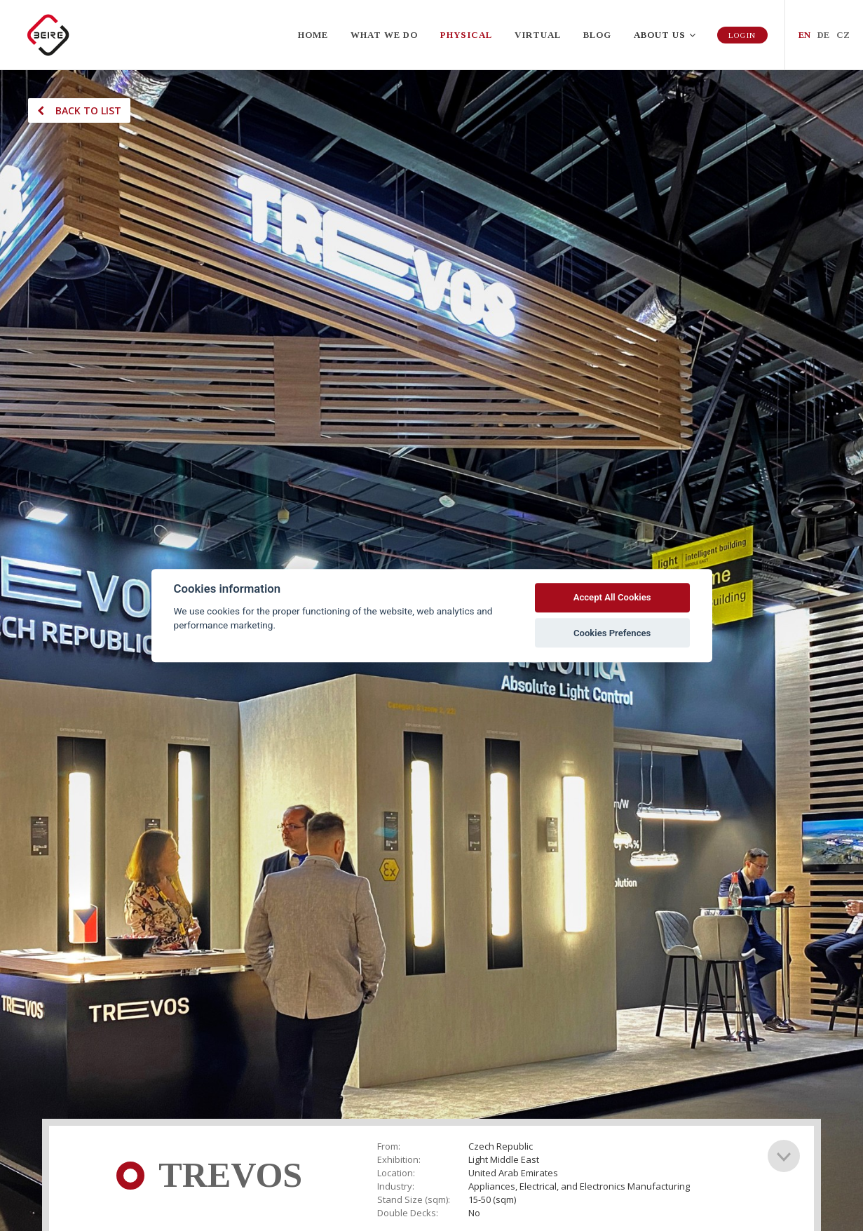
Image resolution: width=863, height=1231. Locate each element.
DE (823, 34)
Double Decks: (407, 1213)
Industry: (395, 1186)
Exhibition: (399, 1159)
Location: (396, 1173)
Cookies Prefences (612, 633)
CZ (843, 34)
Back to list (79, 110)
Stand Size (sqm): (413, 1199)
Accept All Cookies (612, 598)
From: (388, 1146)
